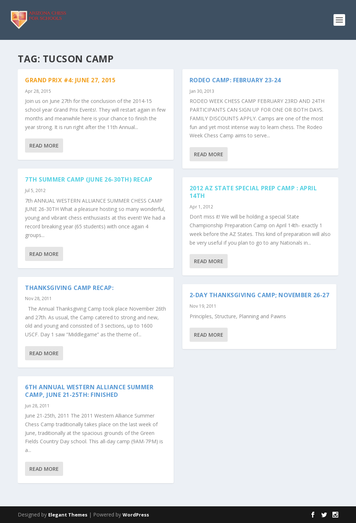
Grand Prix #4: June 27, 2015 (70, 80)
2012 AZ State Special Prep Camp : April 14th (253, 192)
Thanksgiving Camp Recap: (69, 288)
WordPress (136, 514)
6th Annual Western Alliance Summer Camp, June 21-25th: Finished (89, 391)
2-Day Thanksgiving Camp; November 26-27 (260, 295)
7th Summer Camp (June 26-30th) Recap (88, 179)
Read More (44, 145)
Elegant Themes (67, 514)
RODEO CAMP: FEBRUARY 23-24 (235, 80)
